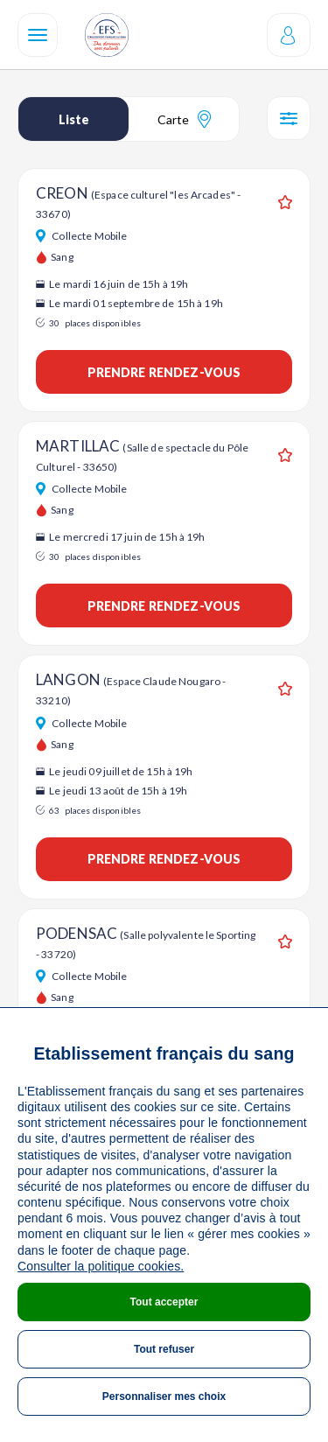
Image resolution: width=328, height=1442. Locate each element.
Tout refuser (164, 1349)
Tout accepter (164, 1302)
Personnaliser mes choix (164, 1396)
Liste (74, 119)
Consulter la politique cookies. (100, 1266)
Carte (184, 119)
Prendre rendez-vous (164, 372)
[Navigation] (37, 35)
